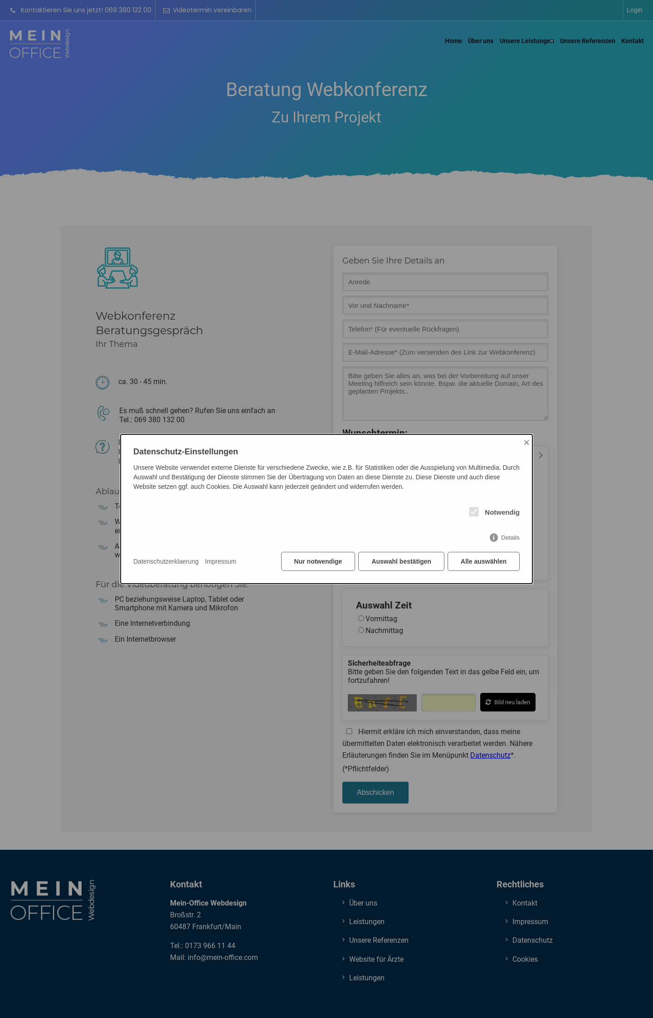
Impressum (220, 561)
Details (510, 537)
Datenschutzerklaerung (166, 561)
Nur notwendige (318, 561)
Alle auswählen (484, 561)
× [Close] (526, 442)
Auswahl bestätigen (401, 561)
